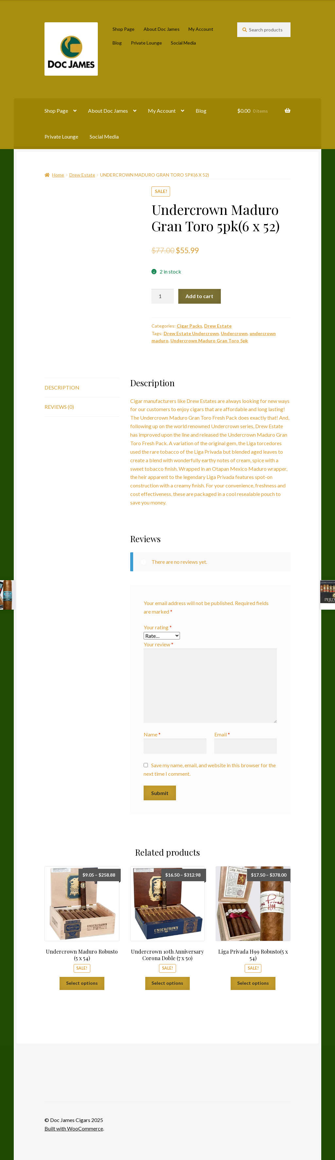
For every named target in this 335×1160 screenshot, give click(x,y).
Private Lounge (146, 43)
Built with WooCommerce (73, 1128)
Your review (158, 644)
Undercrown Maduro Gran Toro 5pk (209, 340)
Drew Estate (82, 175)
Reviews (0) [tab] (59, 407)
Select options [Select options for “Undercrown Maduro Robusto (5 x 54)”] (82, 983)
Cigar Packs (189, 326)
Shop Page (123, 29)
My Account (200, 29)
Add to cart (199, 296)
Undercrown (234, 333)
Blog (117, 43)
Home (58, 175)
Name (152, 734)
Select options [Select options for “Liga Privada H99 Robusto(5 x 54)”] (253, 983)
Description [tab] (61, 387)
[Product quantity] (162, 296)
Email (222, 734)
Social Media (183, 43)
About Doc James (162, 29)
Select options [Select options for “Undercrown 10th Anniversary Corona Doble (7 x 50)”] (167, 983)
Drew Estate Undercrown (191, 333)
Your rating (158, 627)
